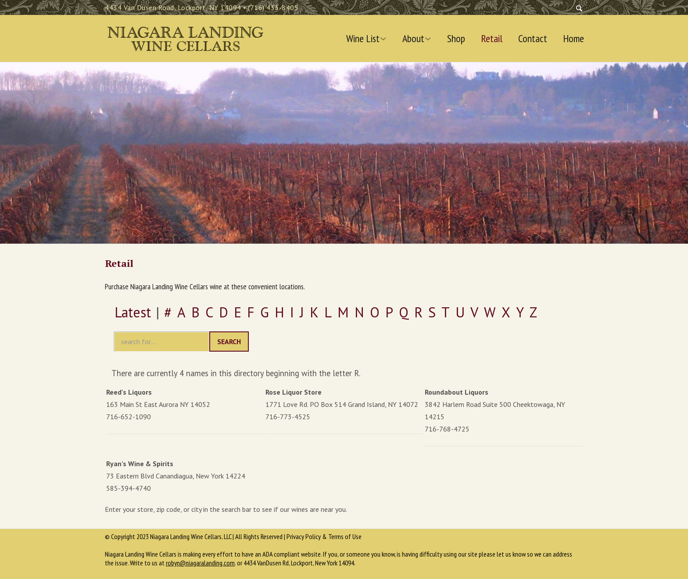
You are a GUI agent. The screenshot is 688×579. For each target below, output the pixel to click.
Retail (491, 38)
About (413, 38)
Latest (133, 312)
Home (573, 38)
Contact (532, 38)
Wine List (363, 38)
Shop (456, 38)
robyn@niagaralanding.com (200, 562)
